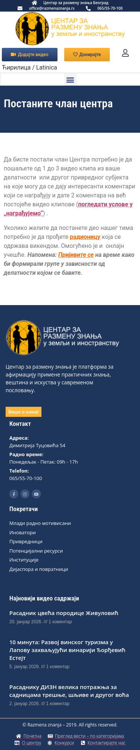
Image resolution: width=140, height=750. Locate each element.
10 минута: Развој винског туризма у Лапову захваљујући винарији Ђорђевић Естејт (67, 649)
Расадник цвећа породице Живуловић (63, 613)
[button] (70, 79)
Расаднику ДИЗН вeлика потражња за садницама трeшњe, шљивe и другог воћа (69, 690)
